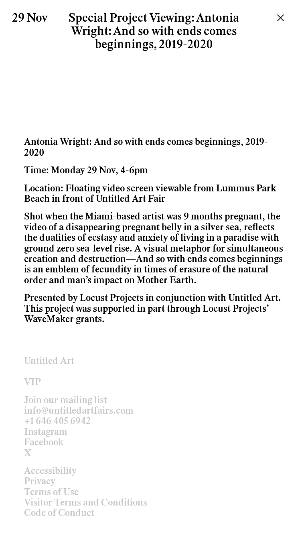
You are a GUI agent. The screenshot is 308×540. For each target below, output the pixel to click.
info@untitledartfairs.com (79, 411)
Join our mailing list (65, 400)
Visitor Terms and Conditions (85, 503)
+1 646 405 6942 (57, 421)
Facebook (44, 442)
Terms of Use (51, 492)
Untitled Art (49, 361)
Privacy (39, 481)
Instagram (45, 432)
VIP (32, 382)
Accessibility (50, 471)
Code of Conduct (59, 513)
